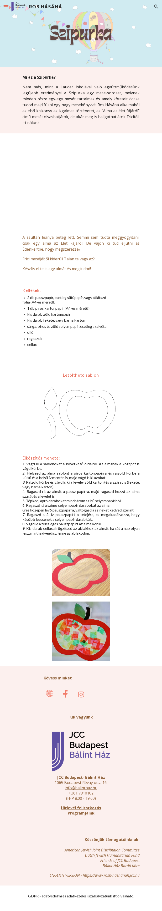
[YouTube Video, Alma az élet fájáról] (81, 180)
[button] (5, 6)
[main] (81, 100)
